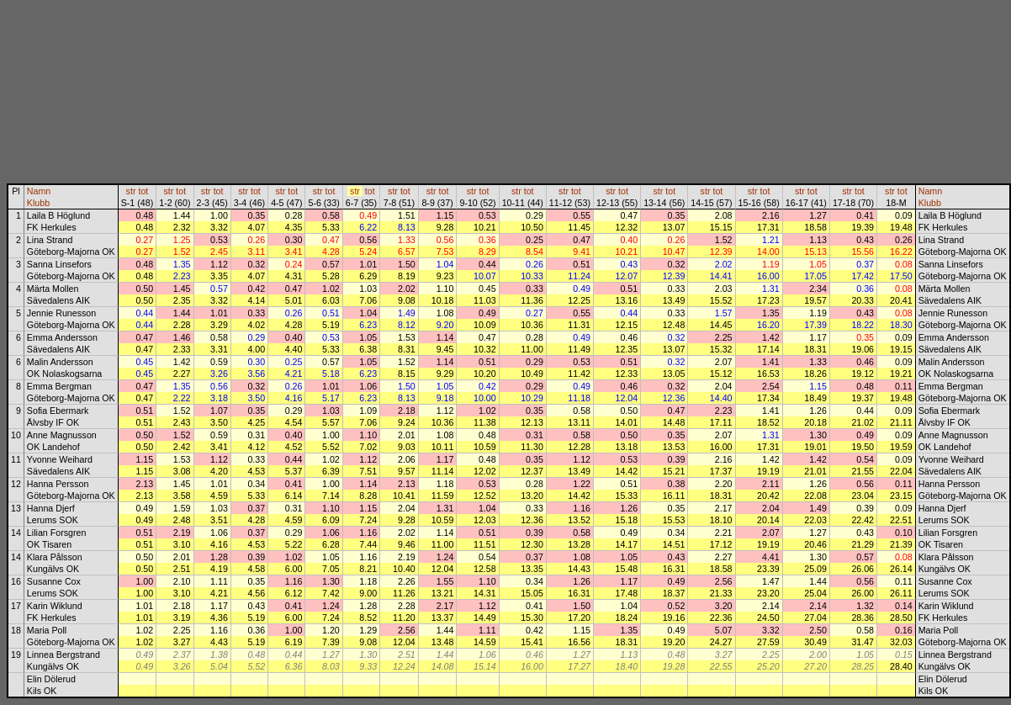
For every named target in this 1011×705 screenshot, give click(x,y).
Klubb (38, 203)
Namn (38, 191)
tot (143, 191)
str (131, 191)
